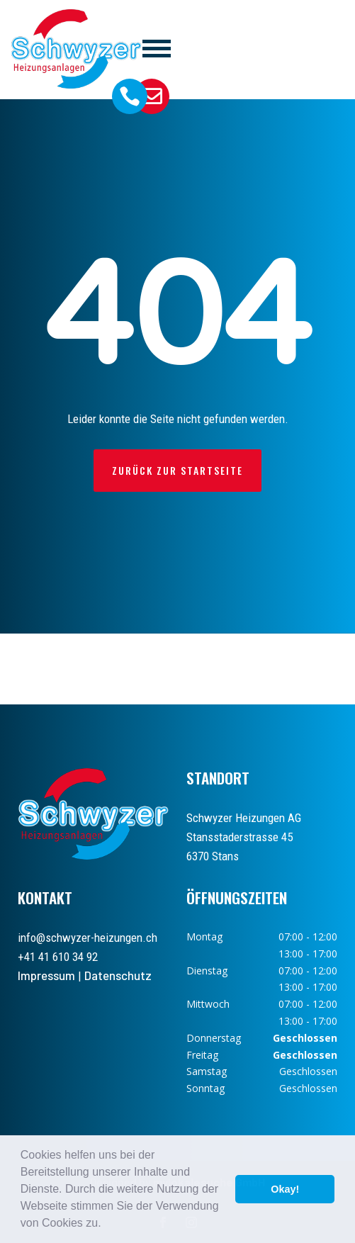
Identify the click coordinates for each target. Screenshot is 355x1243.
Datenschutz (118, 975)
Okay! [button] (285, 1189)
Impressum (46, 975)
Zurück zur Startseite (177, 470)
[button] (106, 1224)
